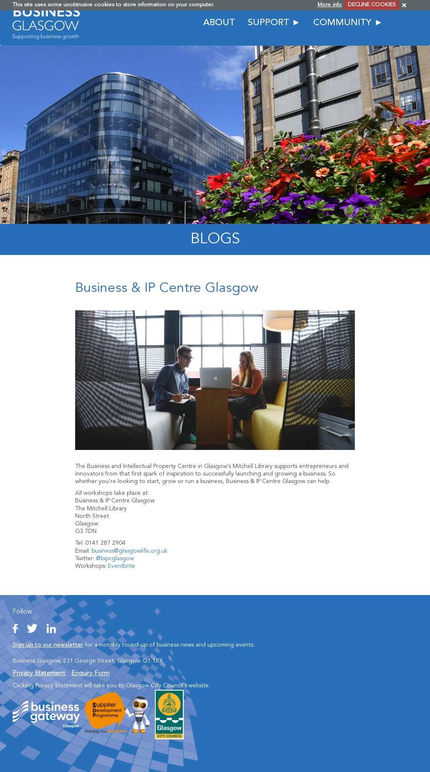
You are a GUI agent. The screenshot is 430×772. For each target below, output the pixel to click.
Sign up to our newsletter (48, 645)
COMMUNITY (342, 22)
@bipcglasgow (115, 558)
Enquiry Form (90, 673)
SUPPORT (268, 22)
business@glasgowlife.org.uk (130, 551)
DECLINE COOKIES (372, 5)
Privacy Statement (39, 673)
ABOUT (219, 22)
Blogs (215, 239)
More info (329, 5)
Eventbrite (121, 566)
